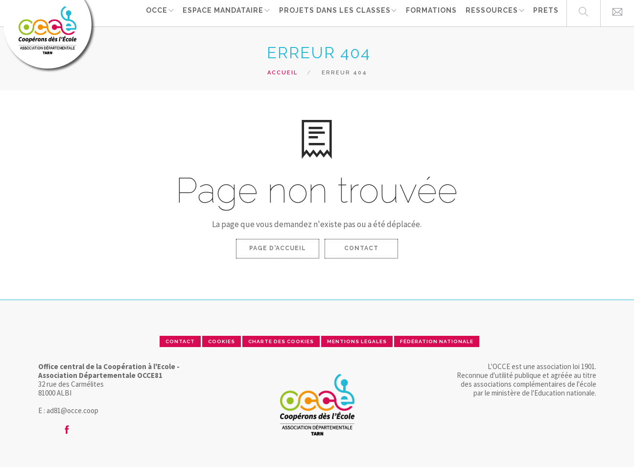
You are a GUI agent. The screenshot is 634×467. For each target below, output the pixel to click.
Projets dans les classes (333, 13)
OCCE (152, 13)
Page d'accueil (277, 248)
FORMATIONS (430, 13)
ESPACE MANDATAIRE (220, 13)
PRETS (546, 13)
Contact (361, 248)
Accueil (282, 73)
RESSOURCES (490, 13)
